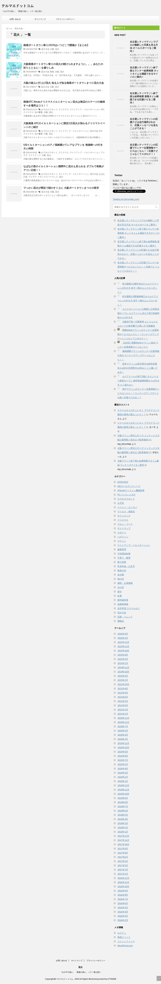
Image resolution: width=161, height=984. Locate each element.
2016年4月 (122, 911)
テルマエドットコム (18, 6)
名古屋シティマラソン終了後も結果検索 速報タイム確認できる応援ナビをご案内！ (144, 98)
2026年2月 (122, 638)
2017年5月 (122, 861)
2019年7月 (122, 760)
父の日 (120, 587)
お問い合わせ (15, 19)
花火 (57, 49)
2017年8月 (122, 852)
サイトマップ (40, 19)
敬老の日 (121, 570)
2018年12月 (123, 785)
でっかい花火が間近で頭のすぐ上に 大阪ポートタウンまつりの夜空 (61, 187)
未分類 (120, 574)
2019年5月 (122, 764)
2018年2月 (122, 827)
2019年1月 (122, 781)
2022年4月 (122, 688)
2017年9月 (122, 848)
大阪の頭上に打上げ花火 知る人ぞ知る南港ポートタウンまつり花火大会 (63, 82)
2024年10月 (123, 671)
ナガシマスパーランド (48, 176)
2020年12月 (123, 718)
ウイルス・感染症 (126, 511)
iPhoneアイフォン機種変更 (130, 490)
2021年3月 (122, 705)
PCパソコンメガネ (126, 494)
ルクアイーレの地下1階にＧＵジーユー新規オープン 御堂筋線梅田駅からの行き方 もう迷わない (138, 380)
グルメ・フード (125, 524)
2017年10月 (123, 844)
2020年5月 (122, 730)
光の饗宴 (39, 112)
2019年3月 (122, 772)
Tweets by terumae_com (126, 199)
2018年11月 (123, 789)
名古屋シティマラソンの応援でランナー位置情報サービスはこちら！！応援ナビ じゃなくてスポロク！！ (144, 149)
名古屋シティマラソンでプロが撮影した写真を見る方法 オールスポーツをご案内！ (144, 46)
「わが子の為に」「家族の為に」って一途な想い (80, 972)
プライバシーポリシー (65, 19)
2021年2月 (122, 709)
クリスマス (64, 109)
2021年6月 (122, 697)
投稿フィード (123, 937)
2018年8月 (122, 802)
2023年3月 (122, 676)
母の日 (120, 578)
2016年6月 (122, 903)
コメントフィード (126, 941)
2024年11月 (123, 667)
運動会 (120, 621)
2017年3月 (122, 865)
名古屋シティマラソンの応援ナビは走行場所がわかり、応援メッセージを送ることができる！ (144, 123)
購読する (119, 27)
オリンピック (123, 515)
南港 (52, 71)
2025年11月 (123, 646)
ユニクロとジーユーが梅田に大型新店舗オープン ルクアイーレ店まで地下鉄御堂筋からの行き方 (138, 313)
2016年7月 (122, 899)
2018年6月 (122, 810)
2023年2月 (122, 680)
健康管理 (121, 549)
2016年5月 (122, 907)
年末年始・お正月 (126, 566)
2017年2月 (122, 869)
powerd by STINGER (107, 979)
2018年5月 (122, 815)
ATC (102, 109)
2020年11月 (123, 722)
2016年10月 (123, 886)
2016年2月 (122, 920)
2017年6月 (122, 857)
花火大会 (45, 49)
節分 (119, 591)
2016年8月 (122, 895)
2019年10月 (123, 747)
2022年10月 (123, 684)
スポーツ (121, 532)
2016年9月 (122, 890)
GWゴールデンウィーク (128, 486)
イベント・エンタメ (127, 507)
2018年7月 (122, 806)
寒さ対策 (121, 562)
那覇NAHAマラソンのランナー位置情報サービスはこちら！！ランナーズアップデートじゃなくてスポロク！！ (138, 334)
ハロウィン (122, 536)
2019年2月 (122, 777)
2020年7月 (122, 726)
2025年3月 (122, 659)
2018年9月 (122, 798)
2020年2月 (122, 739)
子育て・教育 (123, 557)
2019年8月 (122, 756)
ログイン (121, 933)
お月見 (120, 503)
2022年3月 (122, 692)
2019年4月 (122, 768)
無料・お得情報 (125, 583)
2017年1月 (122, 873)
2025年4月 (122, 654)
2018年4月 (122, 819)
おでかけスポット (49, 109)
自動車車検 (122, 604)
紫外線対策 (122, 600)
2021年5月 (122, 701)
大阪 (52, 49)
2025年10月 (123, 650)
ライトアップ (34, 155)
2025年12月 (123, 642)
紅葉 (119, 595)
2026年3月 (122, 633)
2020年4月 (122, 734)
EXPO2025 (122, 482)
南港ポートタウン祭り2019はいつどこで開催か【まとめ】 (56, 45)
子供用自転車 (123, 553)
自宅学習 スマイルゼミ (128, 608)
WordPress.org (125, 945)
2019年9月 (122, 751)
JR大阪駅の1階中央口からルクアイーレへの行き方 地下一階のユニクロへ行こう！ (137, 288)
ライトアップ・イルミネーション (85, 109)
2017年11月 (123, 840)
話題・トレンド (125, 616)
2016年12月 (123, 878)
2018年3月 (122, 823)
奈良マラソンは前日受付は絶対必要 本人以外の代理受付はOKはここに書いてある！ (137, 368)
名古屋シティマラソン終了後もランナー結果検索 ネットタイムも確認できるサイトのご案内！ (144, 72)
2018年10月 (123, 793)
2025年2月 (122, 663)
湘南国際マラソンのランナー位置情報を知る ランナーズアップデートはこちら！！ (138, 355)
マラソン (121, 541)
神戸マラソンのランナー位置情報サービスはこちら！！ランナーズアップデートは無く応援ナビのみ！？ (138, 393)
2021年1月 (122, 713)
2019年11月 (123, 743)
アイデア (32, 176)
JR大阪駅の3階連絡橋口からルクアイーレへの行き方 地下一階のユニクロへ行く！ (137, 300)
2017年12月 (123, 836)
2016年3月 (122, 916)
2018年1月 (122, 831)
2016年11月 (123, 882)
